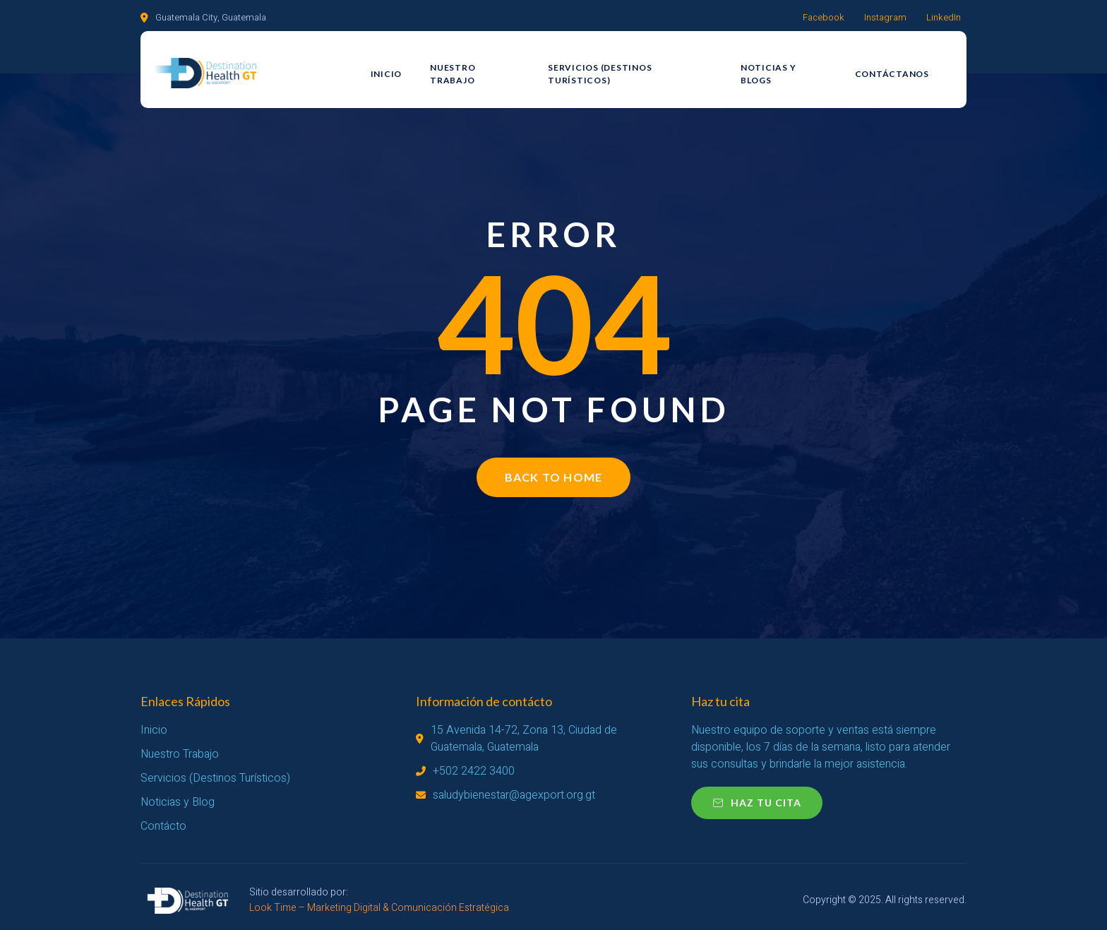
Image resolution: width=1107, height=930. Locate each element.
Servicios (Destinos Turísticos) (635, 68)
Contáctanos (901, 68)
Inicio (387, 68)
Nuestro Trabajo (476, 68)
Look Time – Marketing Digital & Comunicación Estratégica (379, 907)
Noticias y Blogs (792, 68)
